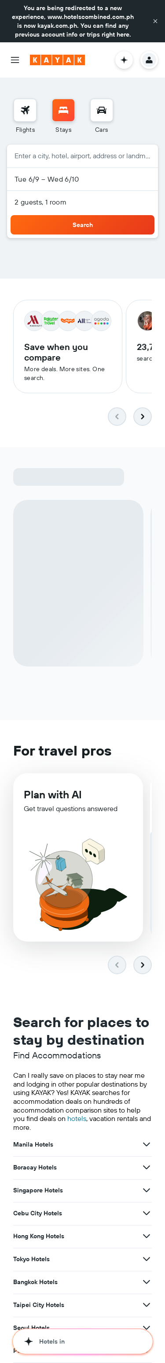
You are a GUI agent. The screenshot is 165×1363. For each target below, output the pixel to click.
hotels (76, 1120)
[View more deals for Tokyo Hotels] (146, 1260)
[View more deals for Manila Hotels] (146, 1146)
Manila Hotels (33, 1146)
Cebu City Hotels (37, 1215)
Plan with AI (53, 799)
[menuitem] (25, 116)
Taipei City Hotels (38, 1307)
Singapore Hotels (38, 1192)
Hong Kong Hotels (38, 1238)
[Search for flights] (25, 110)
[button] (155, 21)
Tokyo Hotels (31, 1261)
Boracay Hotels (35, 1169)
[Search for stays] (63, 110)
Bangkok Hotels (35, 1284)
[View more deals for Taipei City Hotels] (146, 1306)
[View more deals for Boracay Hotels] (146, 1169)
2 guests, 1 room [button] (40, 201)
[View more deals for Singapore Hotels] (146, 1192)
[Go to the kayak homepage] (57, 60)
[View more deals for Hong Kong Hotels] (146, 1238)
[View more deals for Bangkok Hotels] (146, 1283)
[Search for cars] (101, 110)
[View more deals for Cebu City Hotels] (146, 1215)
